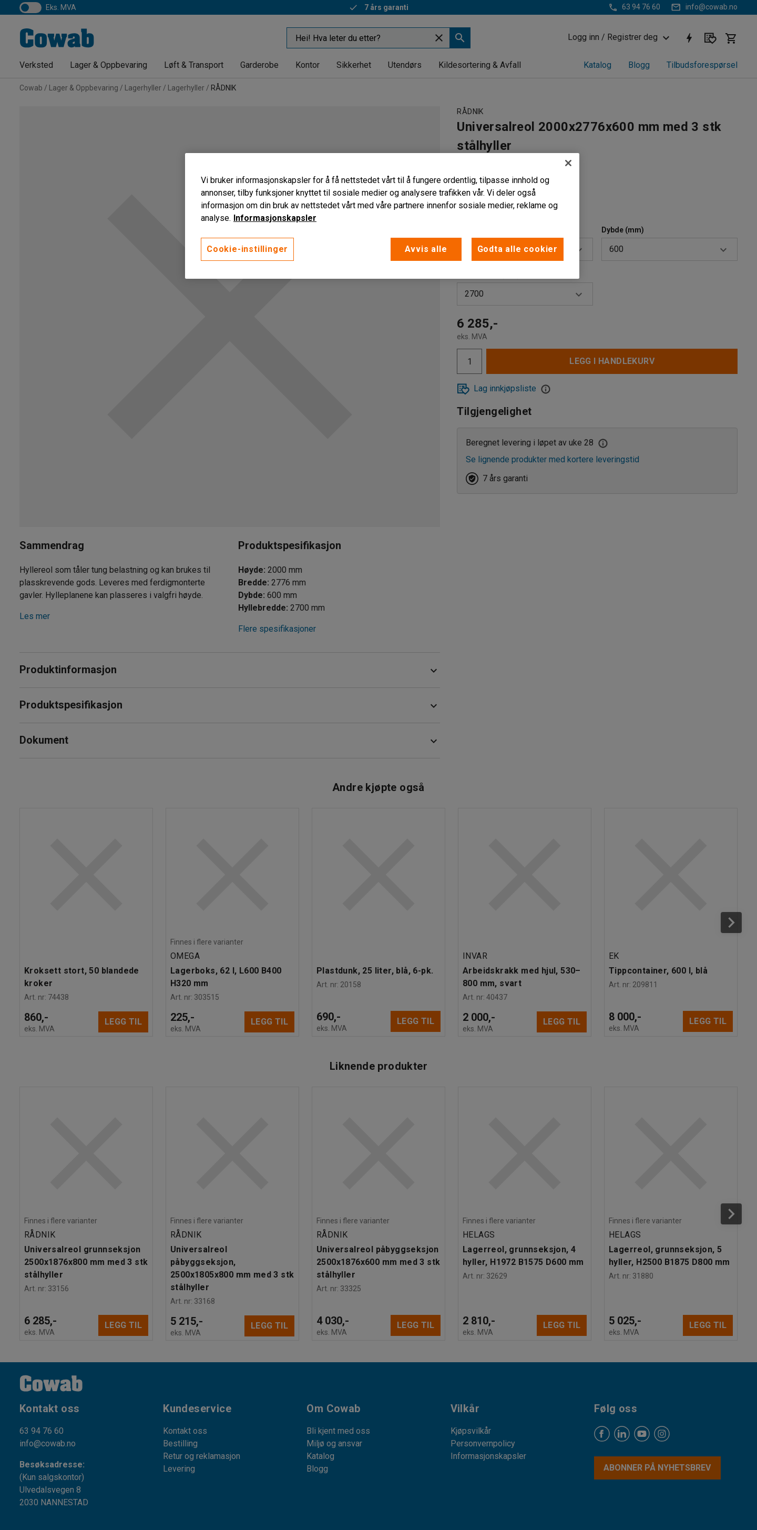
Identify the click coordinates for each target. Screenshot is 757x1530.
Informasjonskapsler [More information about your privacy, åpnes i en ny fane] (274, 218)
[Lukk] (568, 163)
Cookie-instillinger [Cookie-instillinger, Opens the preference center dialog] (247, 249)
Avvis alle (426, 249)
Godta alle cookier (517, 249)
